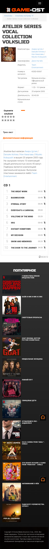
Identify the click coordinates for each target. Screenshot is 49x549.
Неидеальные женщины (32, 359)
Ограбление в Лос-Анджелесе (30, 422)
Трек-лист (8, 132)
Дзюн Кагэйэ (37, 61)
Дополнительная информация (18, 138)
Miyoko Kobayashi (39, 57)
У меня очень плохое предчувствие (31, 277)
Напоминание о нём (30, 484)
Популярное (24, 270)
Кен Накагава (37, 54)
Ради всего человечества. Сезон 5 (33, 505)
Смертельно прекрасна (32, 317)
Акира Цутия (37, 49)
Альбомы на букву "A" (24, 16)
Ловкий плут (27, 380)
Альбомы (8, 16)
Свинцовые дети (29, 400)
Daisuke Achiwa (38, 52)
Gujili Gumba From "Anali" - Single (33, 443)
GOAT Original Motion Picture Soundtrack (31, 339)
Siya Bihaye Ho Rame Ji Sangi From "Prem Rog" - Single (34, 463)
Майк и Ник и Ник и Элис (32, 297)
